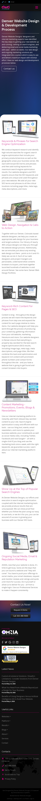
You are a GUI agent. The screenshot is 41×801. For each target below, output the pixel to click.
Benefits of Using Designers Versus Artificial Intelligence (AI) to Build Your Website (20, 697)
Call (4, 2)
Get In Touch (8, 770)
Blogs (4, 729)
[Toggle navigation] (36, 7)
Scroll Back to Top (11, 774)
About (4, 734)
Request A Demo (20, 610)
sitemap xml (17, 799)
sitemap (9, 799)
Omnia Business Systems (21, 793)
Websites (5, 716)
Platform (5, 721)
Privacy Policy (9, 779)
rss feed (25, 799)
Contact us (9, 68)
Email (11, 2)
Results (5, 725)
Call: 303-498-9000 (20, 616)
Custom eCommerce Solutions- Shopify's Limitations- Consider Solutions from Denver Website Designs (20, 679)
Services (5, 738)
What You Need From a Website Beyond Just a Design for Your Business (20, 688)
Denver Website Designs (22, 790)
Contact (5, 743)
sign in (32, 799)
